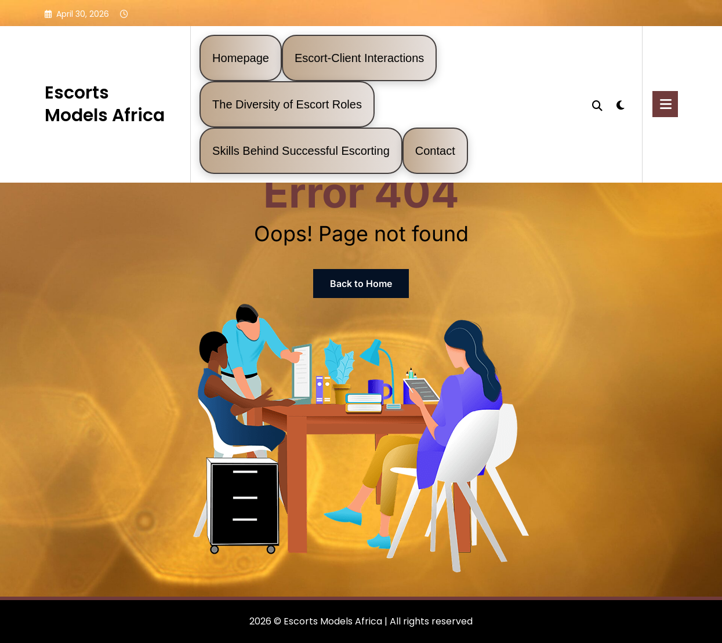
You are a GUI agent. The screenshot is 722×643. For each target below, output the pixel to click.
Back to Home (361, 283)
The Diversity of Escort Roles (287, 104)
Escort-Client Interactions (359, 58)
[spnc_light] (620, 103)
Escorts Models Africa (105, 104)
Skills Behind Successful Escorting (301, 150)
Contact (435, 150)
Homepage (240, 58)
